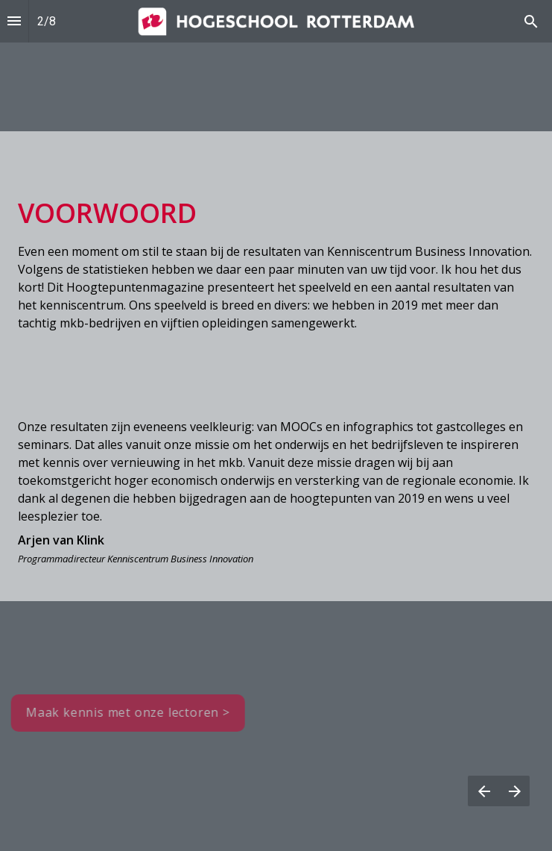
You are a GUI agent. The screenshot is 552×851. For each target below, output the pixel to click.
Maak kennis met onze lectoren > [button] (125, 712)
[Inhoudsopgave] (14, 21)
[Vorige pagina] (483, 791)
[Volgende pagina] (514, 791)
